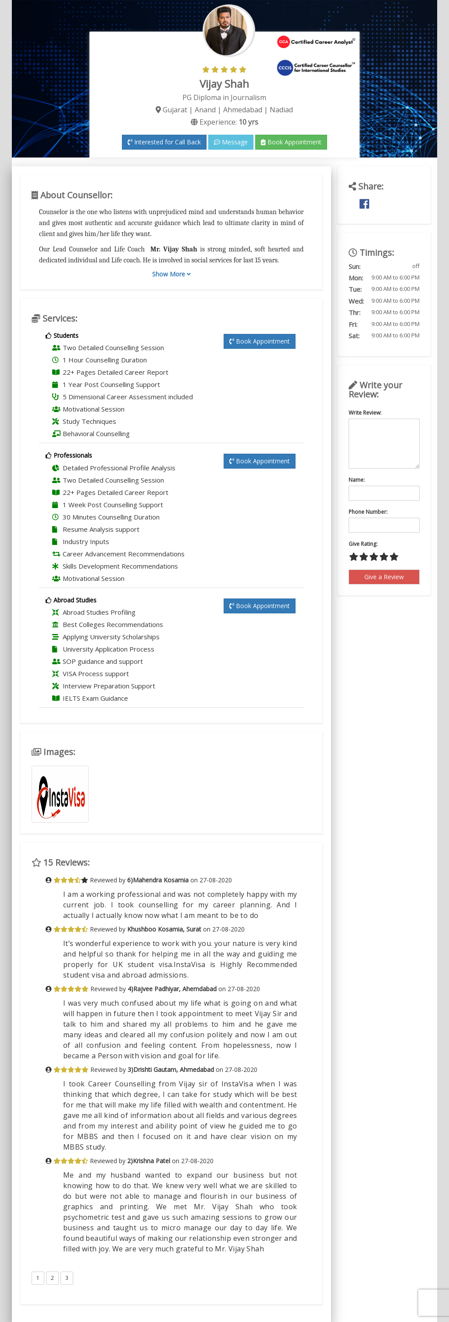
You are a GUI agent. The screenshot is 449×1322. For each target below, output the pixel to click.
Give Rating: (363, 544)
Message (231, 142)
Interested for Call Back (164, 142)
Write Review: (365, 412)
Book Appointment (291, 142)
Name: (357, 480)
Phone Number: (368, 512)
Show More (171, 274)
